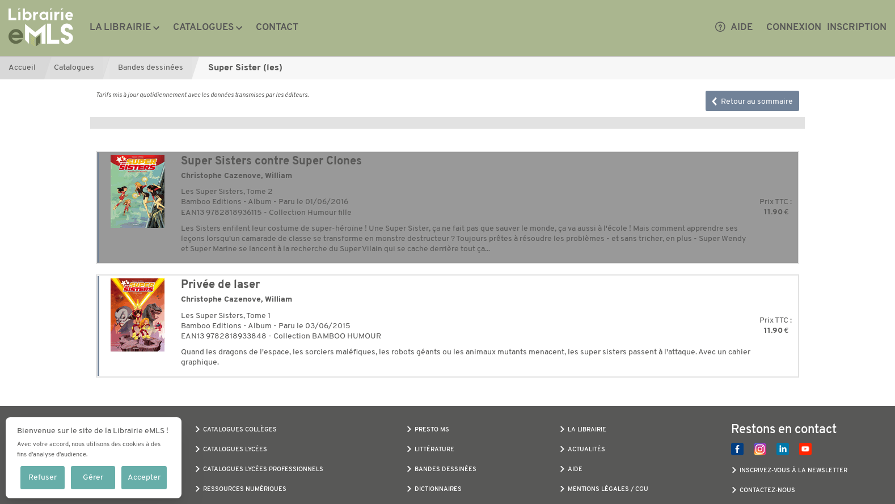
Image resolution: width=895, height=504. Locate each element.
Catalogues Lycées (235, 450)
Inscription (856, 27)
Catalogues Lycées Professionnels (263, 470)
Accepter (144, 477)
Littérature (434, 450)
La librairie (120, 27)
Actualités (586, 450)
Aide (734, 28)
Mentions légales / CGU (608, 489)
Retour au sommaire (752, 102)
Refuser (42, 477)
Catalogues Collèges (240, 430)
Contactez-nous (767, 491)
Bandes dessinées (150, 67)
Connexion (793, 27)
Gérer (93, 477)
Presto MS (432, 430)
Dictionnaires (438, 489)
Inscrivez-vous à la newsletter (793, 471)
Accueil (22, 67)
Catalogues (203, 27)
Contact (277, 27)
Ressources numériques (244, 489)
